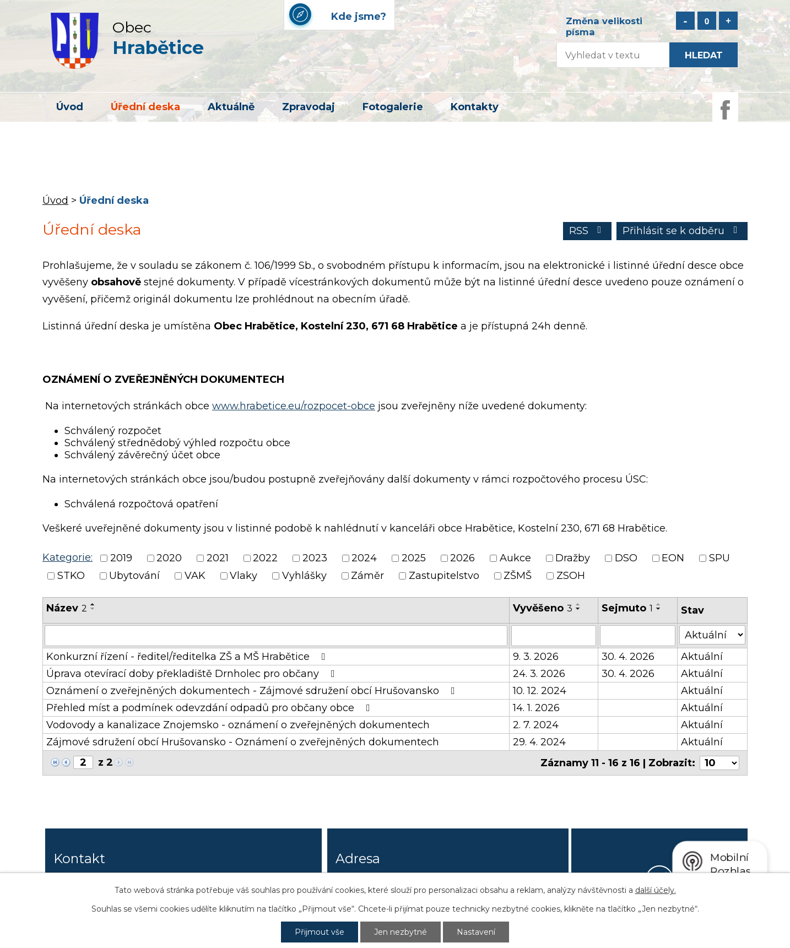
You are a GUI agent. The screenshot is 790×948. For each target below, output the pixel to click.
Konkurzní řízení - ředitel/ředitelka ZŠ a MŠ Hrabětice (188, 657)
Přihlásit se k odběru (682, 231)
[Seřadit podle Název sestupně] (93, 608)
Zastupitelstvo (444, 576)
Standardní (706, 21)
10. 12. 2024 (539, 691)
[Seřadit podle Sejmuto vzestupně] (659, 604)
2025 (414, 558)
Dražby (572, 558)
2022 (265, 558)
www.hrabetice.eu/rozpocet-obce (293, 406)
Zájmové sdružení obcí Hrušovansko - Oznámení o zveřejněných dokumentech (242, 742)
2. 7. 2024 (536, 725)
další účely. (655, 890)
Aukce (515, 558)
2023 (314, 558)
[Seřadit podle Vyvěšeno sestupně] (578, 608)
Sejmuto (627, 608)
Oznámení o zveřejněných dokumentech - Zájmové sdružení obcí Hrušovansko (252, 691)
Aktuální (702, 657)
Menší (685, 21)
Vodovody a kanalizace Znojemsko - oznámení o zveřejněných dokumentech (238, 725)
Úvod (69, 107)
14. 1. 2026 (536, 708)
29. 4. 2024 (539, 742)
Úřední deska (145, 107)
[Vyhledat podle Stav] (712, 634)
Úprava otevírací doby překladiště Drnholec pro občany (192, 674)
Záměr (367, 576)
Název (66, 608)
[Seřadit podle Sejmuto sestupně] (659, 608)
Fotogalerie (392, 107)
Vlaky (243, 576)
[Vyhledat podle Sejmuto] (637, 635)
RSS (587, 231)
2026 (462, 558)
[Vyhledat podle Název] (276, 635)
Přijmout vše (319, 932)
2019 (121, 558)
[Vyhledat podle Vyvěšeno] (553, 635)
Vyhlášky (304, 576)
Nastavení (476, 932)
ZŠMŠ (518, 576)
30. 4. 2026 (628, 657)
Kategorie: (67, 557)
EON (673, 558)
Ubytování (134, 576)
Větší (728, 21)
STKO (71, 576)
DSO (626, 558)
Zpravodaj (308, 107)
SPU (719, 558)
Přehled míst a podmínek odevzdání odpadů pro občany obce (210, 708)
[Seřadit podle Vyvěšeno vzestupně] (578, 604)
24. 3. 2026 (539, 674)
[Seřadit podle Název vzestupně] (93, 604)
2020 (169, 558)
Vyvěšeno (542, 608)
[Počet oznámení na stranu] (719, 763)
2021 (218, 558)
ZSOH (570, 576)
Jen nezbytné (400, 932)
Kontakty (475, 107)
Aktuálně (231, 107)
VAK (195, 576)
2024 (364, 558)
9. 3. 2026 (536, 657)
